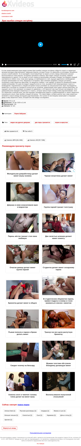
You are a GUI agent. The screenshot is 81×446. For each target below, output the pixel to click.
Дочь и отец (65, 415)
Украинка (51, 415)
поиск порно (23, 405)
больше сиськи (11, 415)
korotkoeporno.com (8, 10)
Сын (39, 415)
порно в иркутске (61, 122)
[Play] (2, 64)
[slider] (28, 65)
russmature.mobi (7, 16)
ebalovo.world (6, 13)
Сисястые (27, 415)
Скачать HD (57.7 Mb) (36, 140)
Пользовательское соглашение (40, 433)
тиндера (45, 411)
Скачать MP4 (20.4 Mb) (14, 140)
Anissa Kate (10, 411)
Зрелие (8, 420)
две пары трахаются (42, 122)
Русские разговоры (28, 411)
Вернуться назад (9, 428)
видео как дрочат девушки (20, 122)
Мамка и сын (59, 411)
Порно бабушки (20, 113)
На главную (40, 443)
